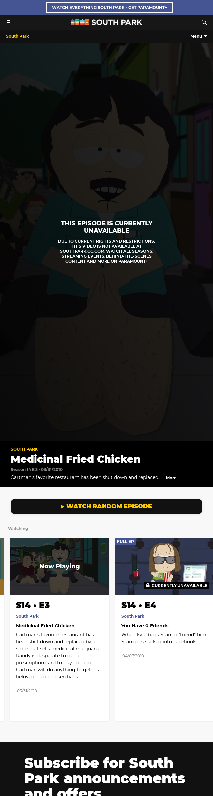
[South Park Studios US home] (106, 23)
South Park (24, 449)
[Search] (204, 22)
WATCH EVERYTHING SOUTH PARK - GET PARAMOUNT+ (109, 7)
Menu (196, 36)
